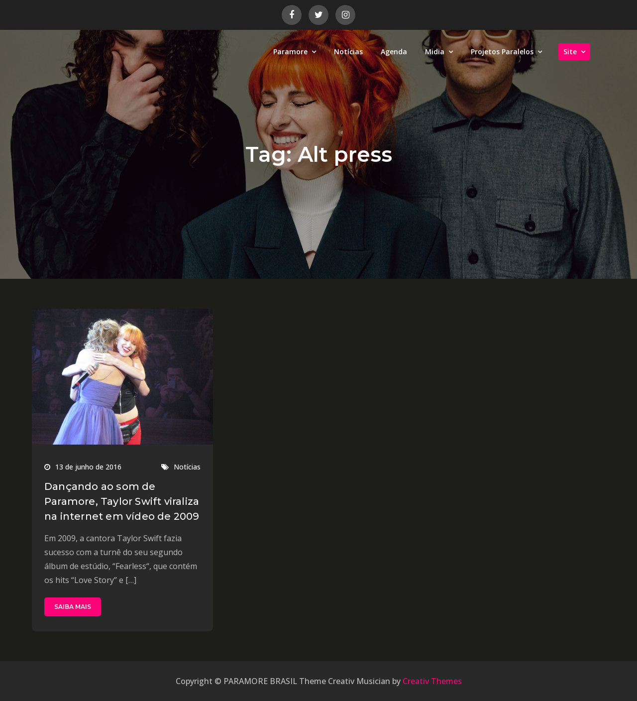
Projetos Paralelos (502, 51)
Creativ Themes (432, 681)
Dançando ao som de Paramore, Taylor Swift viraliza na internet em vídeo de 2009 (122, 501)
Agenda (394, 51)
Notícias (348, 51)
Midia (434, 51)
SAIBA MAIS (72, 606)
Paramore (290, 51)
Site (570, 51)
